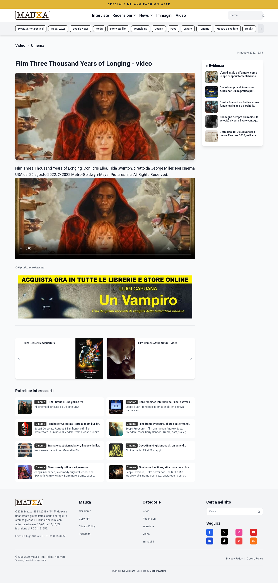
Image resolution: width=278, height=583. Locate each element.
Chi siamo (85, 511)
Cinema (37, 45)
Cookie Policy (255, 558)
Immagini (164, 15)
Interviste (100, 15)
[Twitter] (224, 532)
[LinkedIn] (209, 541)
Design (159, 28)
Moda (99, 28)
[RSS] (253, 541)
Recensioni (149, 518)
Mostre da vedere (227, 28)
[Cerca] (263, 15)
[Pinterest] (238, 541)
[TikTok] (224, 541)
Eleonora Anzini (158, 571)
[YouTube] (253, 532)
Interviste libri (118, 28)
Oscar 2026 (58, 28)
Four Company (127, 571)
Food (173, 28)
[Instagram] (238, 532)
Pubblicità (84, 534)
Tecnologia (140, 28)
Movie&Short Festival (31, 28)
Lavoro (188, 28)
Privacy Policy (87, 526)
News (146, 511)
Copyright (84, 518)
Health (249, 28)
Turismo (204, 28)
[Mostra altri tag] (261, 28)
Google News (81, 28)
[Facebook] (209, 532)
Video (181, 15)
